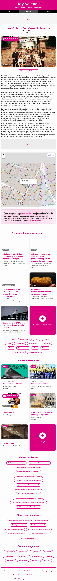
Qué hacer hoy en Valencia (16, 463)
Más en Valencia (23, 348)
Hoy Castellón (35, 556)
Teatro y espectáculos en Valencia (19, 520)
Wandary (21, 579)
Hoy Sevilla (47, 551)
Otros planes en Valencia (28, 538)
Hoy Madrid (9, 551)
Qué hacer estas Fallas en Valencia (28, 485)
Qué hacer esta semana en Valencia (28, 471)
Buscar (47, 11)
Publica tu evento (18, 575)
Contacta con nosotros (34, 575)
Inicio (9, 11)
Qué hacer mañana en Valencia (39, 463)
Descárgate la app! (36, 220)
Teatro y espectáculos (35, 352)
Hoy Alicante (48, 556)
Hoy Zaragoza (9, 556)
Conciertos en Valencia (38, 525)
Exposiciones (45, 343)
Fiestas (11, 348)
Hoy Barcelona (22, 551)
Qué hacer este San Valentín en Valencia (28, 480)
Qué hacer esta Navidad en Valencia (28, 507)
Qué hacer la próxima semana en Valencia (28, 476)
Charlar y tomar (25, 339)
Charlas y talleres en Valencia (17, 533)
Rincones (45, 348)
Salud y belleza (19, 352)
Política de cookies (33, 570)
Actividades (11, 339)
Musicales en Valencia (41, 520)
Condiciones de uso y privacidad (14, 570)
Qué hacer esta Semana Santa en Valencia (28, 489)
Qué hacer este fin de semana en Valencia (28, 467)
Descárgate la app (47, 570)
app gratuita (26, 213)
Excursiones (33, 343)
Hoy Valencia (35, 551)
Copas (9, 343)
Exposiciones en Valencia (15, 529)
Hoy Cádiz (47, 560)
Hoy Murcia (35, 560)
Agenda (28, 11)
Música (35, 348)
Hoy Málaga (10, 560)
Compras (46, 339)
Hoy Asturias (23, 560)
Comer (37, 339)
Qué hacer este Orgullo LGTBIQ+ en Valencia (29, 498)
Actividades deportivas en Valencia (39, 529)
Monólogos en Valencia (19, 525)
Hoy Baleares (22, 556)
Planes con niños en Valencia (40, 533)
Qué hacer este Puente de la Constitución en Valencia (28, 502)
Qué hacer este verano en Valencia (28, 493)
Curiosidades (20, 343)
